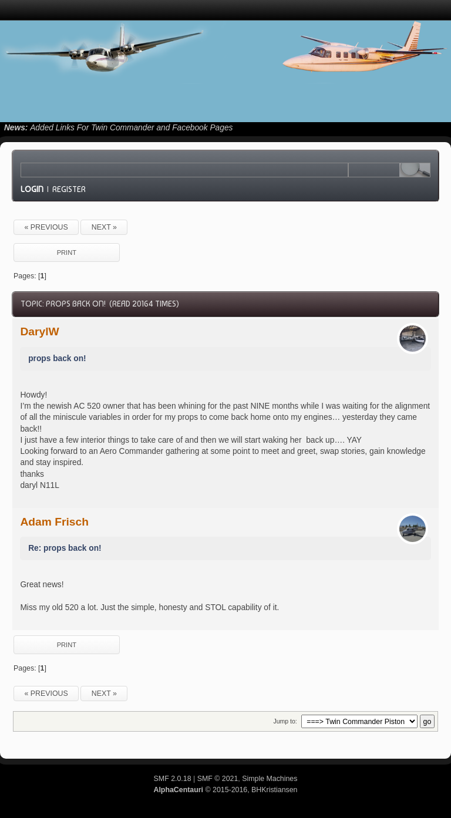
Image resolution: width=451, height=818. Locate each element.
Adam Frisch (54, 522)
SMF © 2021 (217, 779)
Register (69, 189)
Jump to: (285, 721)
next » (104, 227)
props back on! (57, 358)
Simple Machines (269, 779)
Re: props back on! (65, 548)
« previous (46, 227)
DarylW (39, 331)
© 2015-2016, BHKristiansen (225, 790)
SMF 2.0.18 (172, 779)
